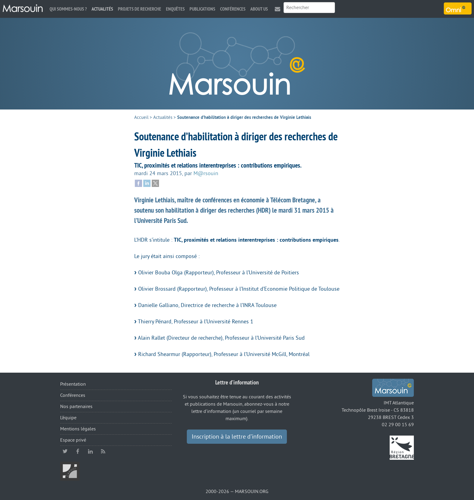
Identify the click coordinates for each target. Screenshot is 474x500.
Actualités (102, 9)
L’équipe (68, 417)
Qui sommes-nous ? (68, 9)
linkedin (90, 451)
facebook (78, 451)
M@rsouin (205, 173)
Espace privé (73, 440)
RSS (103, 451)
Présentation (73, 384)
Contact (277, 9)
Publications (202, 9)
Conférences (232, 9)
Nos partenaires (76, 406)
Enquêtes (175, 9)
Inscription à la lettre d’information (237, 436)
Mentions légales (78, 429)
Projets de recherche (139, 9)
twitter (65, 451)
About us (259, 9)
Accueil (141, 117)
